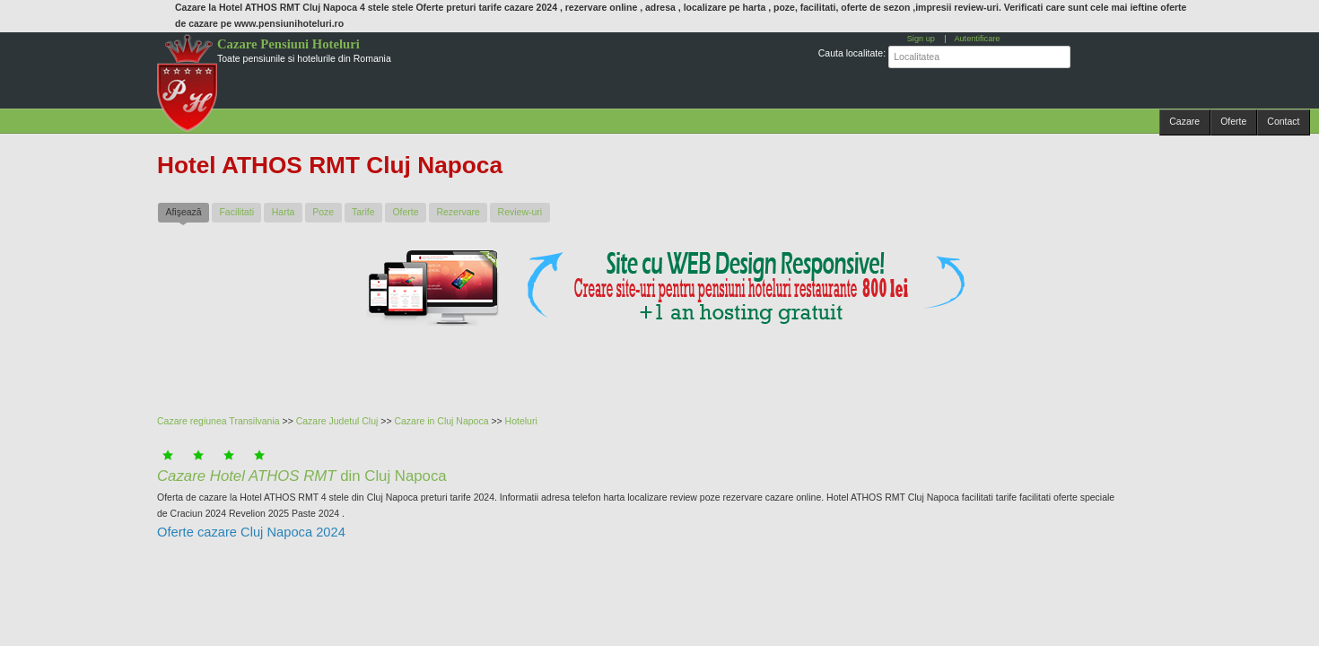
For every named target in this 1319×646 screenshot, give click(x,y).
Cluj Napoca (462, 420)
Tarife (363, 211)
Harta (283, 211)
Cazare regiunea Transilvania (218, 420)
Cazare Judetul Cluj (337, 420)
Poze (323, 211)
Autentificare (977, 38)
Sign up (921, 38)
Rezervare (457, 211)
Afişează (187, 211)
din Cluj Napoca (302, 475)
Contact (1283, 121)
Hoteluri (521, 420)
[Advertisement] (592, 367)
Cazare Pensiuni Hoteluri (288, 44)
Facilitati (236, 211)
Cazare (1184, 121)
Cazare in (415, 420)
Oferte (1233, 121)
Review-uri (520, 211)
